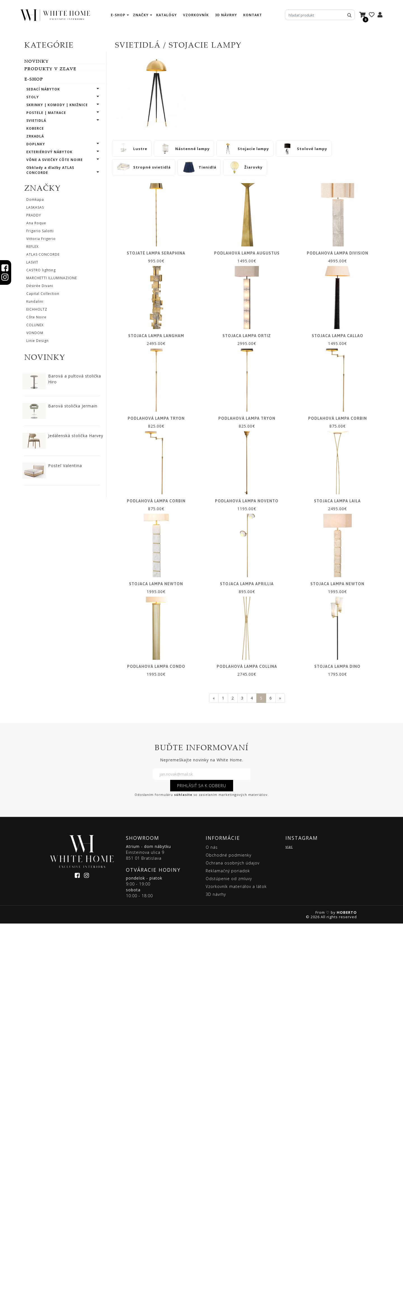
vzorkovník (196, 15)
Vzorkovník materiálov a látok (236, 1264)
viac (289, 1224)
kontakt (252, 15)
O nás (212, 1224)
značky (141, 15)
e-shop (118, 15)
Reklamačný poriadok (228, 1248)
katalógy (166, 15)
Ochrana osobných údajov (232, 1240)
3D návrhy (226, 15)
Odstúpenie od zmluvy (229, 1256)
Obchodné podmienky (228, 1232)
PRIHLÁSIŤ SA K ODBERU (201, 1163)
